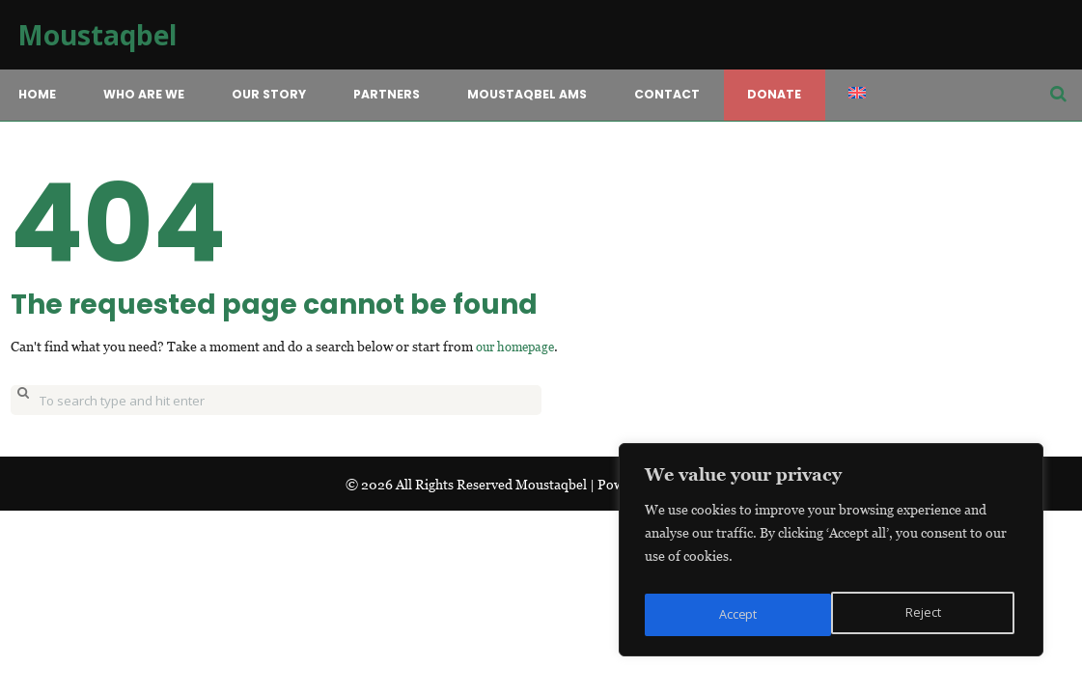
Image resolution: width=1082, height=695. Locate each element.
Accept (925, 614)
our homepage (519, 346)
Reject (735, 614)
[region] (831, 555)
